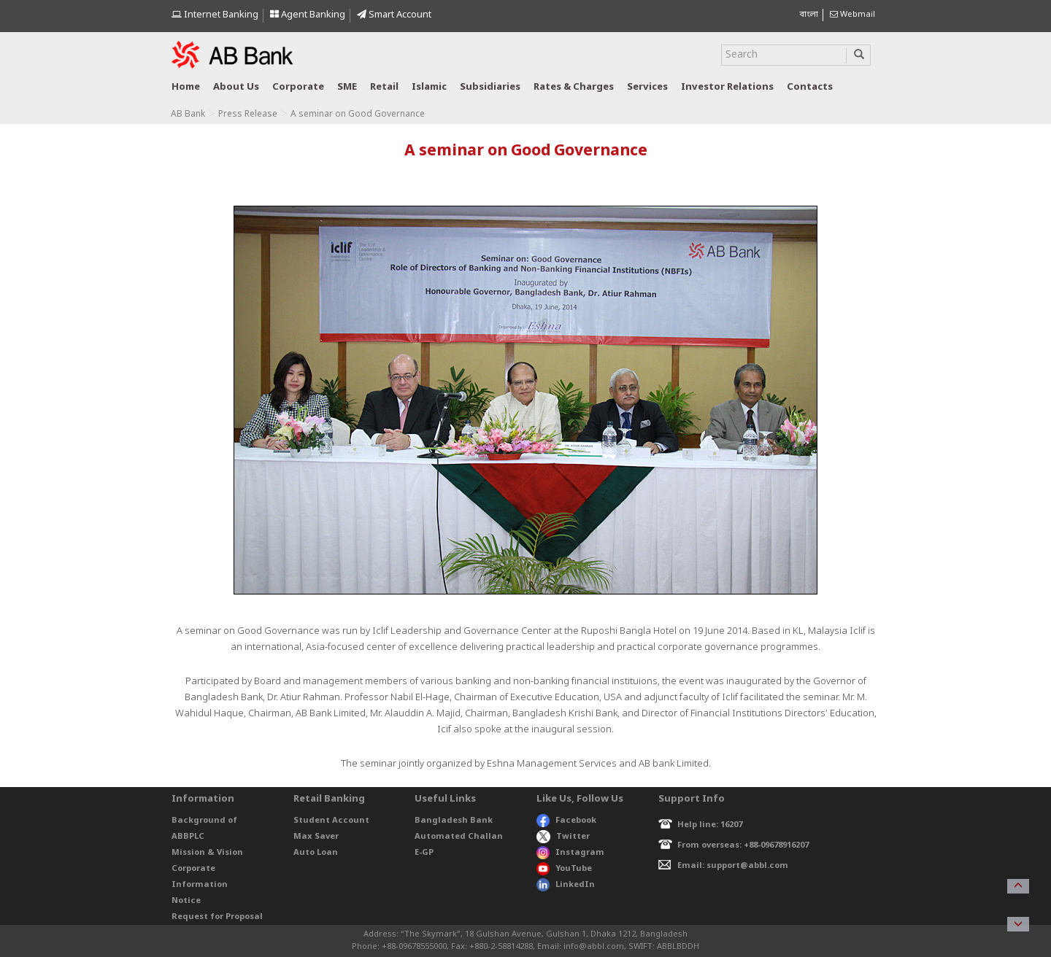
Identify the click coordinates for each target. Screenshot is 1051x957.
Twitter (563, 837)
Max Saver (316, 837)
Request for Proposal (217, 917)
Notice (186, 901)
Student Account (331, 820)
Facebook (566, 820)
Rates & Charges (574, 87)
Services (647, 87)
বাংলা (808, 14)
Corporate (298, 87)
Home (186, 87)
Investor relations (727, 87)
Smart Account (394, 15)
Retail (384, 87)
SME (347, 87)
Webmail (852, 14)
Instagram (570, 853)
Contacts (810, 87)
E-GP (424, 853)
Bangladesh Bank (454, 820)
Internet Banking (215, 15)
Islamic (429, 87)
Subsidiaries (490, 87)
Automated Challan (459, 837)
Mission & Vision (207, 853)
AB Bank (188, 114)
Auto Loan (315, 853)
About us (236, 87)
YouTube (564, 869)
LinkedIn (565, 885)
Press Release (247, 114)
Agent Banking (307, 15)
